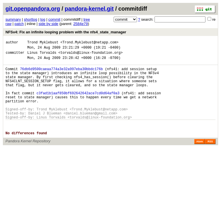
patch (19, 24)
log (42, 19)
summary (13, 19)
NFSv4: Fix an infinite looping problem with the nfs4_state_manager (65, 32)
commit (54, 19)
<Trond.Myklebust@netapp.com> (89, 43)
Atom (199, 157)
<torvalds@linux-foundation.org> (90, 55)
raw (8, 24)
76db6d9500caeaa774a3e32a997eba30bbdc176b (61, 73)
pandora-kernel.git (89, 8)
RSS (210, 157)
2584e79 (80, 24)
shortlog (30, 19)
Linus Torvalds (41, 55)
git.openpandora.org (32, 8)
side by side (48, 24)
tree (86, 19)
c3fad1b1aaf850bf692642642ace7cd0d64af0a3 (78, 102)
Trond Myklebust (42, 43)
